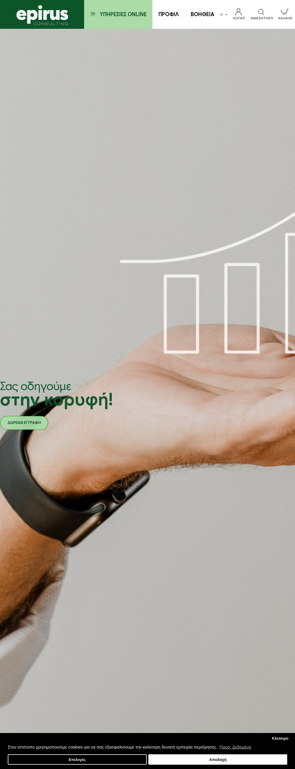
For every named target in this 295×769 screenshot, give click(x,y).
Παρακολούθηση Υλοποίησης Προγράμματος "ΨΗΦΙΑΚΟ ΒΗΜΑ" (48, 692)
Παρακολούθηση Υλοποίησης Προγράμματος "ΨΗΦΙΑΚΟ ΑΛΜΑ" (241, 569)
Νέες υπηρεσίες (21, 482)
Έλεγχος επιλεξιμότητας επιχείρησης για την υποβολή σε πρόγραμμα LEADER (48, 569)
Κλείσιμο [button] (280, 738)
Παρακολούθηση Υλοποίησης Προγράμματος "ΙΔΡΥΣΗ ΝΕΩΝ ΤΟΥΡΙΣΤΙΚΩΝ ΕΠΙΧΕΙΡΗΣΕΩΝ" (146, 692)
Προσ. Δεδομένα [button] (235, 747)
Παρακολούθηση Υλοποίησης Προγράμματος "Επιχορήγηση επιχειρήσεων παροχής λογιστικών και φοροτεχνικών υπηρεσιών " (146, 575)
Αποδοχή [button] (217, 759)
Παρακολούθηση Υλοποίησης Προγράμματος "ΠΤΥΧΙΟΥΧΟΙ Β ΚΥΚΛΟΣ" (243, 692)
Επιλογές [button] (77, 759)
